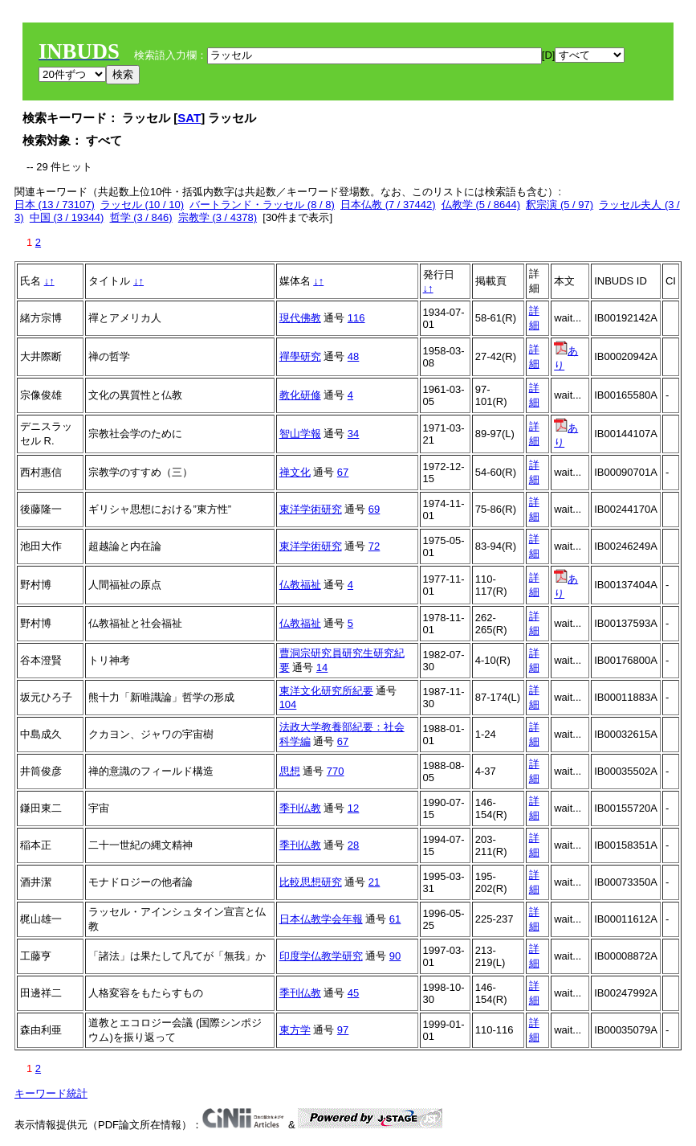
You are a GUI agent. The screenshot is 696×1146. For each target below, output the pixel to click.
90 (395, 956)
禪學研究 (300, 356)
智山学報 (300, 434)
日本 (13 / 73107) (54, 205)
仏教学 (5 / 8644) (481, 205)
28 (353, 845)
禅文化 (295, 472)
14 (322, 667)
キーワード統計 (51, 1093)
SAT (189, 118)
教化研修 (300, 395)
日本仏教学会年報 (321, 919)
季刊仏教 (300, 808)
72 (374, 546)
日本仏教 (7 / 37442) (388, 205)
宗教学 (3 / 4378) (217, 217)
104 (288, 704)
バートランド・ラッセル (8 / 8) (262, 205)
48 (353, 356)
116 (356, 318)
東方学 (295, 1030)
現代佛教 (300, 318)
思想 (289, 771)
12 (353, 808)
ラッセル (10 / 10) (142, 205)
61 (395, 919)
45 (353, 993)
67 (342, 472)
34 (353, 434)
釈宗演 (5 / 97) (559, 205)
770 (335, 771)
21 (374, 882)
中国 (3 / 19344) (67, 217)
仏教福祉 (300, 585)
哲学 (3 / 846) (141, 217)
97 (342, 1030)
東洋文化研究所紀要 (326, 691)
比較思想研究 (310, 882)
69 (374, 509)
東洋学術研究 (310, 509)
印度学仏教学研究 (321, 956)
